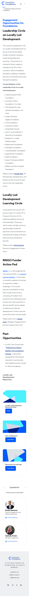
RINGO (5, 271)
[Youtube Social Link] (21, 585)
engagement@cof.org (13, 517)
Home (3, 7)
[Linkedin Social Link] (8, 585)
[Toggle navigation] (24, 3)
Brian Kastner (19, 245)
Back (8, 411)
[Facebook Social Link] (16, 585)
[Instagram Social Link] (12, 585)
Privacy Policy (14, 575)
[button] (21, 4)
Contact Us (14, 572)
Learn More (10, 439)
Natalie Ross (18, 174)
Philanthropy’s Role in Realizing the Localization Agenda (14, 351)
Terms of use (14, 578)
